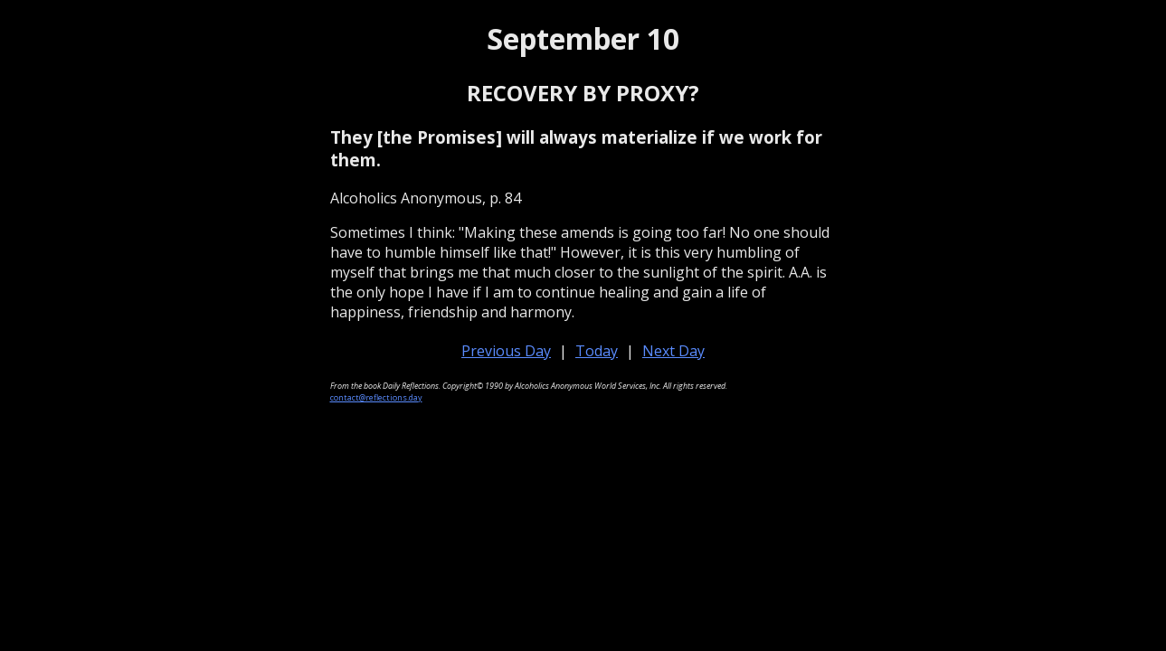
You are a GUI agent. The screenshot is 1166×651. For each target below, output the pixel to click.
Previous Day (506, 351)
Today (596, 351)
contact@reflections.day (376, 397)
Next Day (673, 351)
